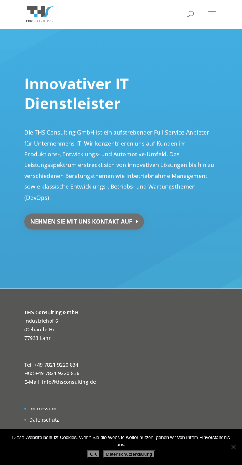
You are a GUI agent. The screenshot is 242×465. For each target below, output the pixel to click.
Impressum (42, 408)
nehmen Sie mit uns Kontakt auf (81, 219)
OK (93, 454)
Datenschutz (44, 419)
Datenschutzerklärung (129, 454)
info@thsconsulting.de (69, 381)
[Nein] (233, 446)
